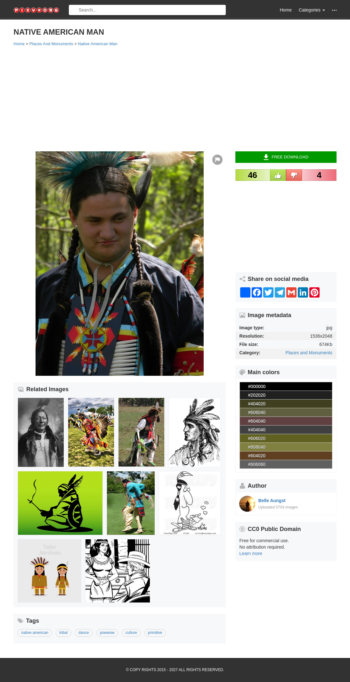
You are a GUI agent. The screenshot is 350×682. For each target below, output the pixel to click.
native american (34, 632)
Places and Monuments (308, 352)
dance (83, 632)
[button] (334, 10)
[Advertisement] (174, 98)
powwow (107, 632)
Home (286, 10)
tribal (63, 632)
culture (131, 632)
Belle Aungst (272, 500)
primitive (155, 632)
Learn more (251, 553)
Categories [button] (312, 10)
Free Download (285, 157)
